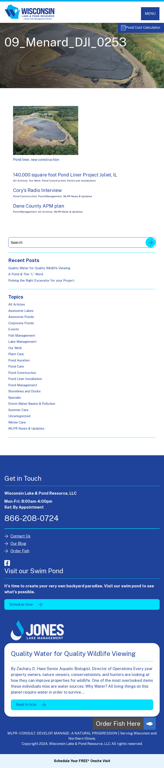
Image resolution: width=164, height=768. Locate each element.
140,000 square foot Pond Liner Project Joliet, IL (65, 177)
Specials (14, 400)
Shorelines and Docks (24, 393)
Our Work (35, 183)
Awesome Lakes (20, 313)
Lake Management (22, 344)
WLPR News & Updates (77, 198)
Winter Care (17, 425)
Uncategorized (19, 418)
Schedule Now (21, 607)
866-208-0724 (31, 520)
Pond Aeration (19, 363)
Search (151, 245)
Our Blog (18, 546)
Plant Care (16, 356)
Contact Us (20, 538)
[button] (150, 724)
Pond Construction (54, 183)
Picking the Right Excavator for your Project (41, 282)
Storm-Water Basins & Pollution (31, 406)
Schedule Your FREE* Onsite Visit (82, 761)
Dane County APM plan (38, 208)
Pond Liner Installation (81, 183)
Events (13, 331)
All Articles (20, 183)
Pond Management (50, 198)
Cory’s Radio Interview (37, 192)
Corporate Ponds (21, 325)
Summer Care (18, 412)
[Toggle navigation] (150, 13)
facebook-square (7, 565)
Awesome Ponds (21, 319)
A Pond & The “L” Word (25, 276)
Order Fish (19, 553)
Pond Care (16, 369)
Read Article (26, 707)
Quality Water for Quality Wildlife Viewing (39, 270)
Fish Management (21, 338)
